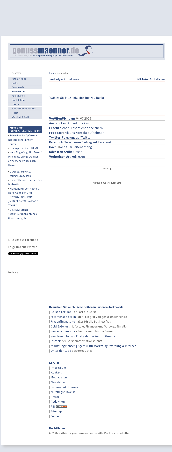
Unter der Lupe (61, 351)
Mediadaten (59, 377)
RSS (53, 406)
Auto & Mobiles (19, 78)
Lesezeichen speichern (87, 128)
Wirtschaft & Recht (20, 117)
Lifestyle (15, 104)
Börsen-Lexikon (61, 312)
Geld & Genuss (60, 326)
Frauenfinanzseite (63, 321)
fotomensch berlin (63, 317)
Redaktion (58, 401)
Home (52, 73)
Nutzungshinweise (63, 392)
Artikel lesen (64, 79)
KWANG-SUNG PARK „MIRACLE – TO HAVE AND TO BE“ (23, 201)
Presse (55, 397)
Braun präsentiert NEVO (24, 148)
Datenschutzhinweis (64, 387)
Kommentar (18, 91)
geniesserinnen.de (63, 331)
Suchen (55, 416)
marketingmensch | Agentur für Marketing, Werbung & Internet (93, 346)
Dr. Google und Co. (20, 171)
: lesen (65, 152)
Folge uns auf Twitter (77, 137)
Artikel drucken (78, 123)
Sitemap (56, 411)
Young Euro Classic (20, 175)
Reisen (15, 112)
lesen (67, 156)
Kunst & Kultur (18, 100)
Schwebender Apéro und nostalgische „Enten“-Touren (23, 140)
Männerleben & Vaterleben (24, 108)
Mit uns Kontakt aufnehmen (84, 133)
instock (56, 341)
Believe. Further (19, 209)
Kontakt (56, 372)
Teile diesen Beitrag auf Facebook (88, 142)
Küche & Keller (18, 95)
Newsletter (58, 382)
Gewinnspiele (18, 87)
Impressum (58, 368)
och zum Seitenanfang (76, 147)
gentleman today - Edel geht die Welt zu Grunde (83, 336)
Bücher (15, 83)
